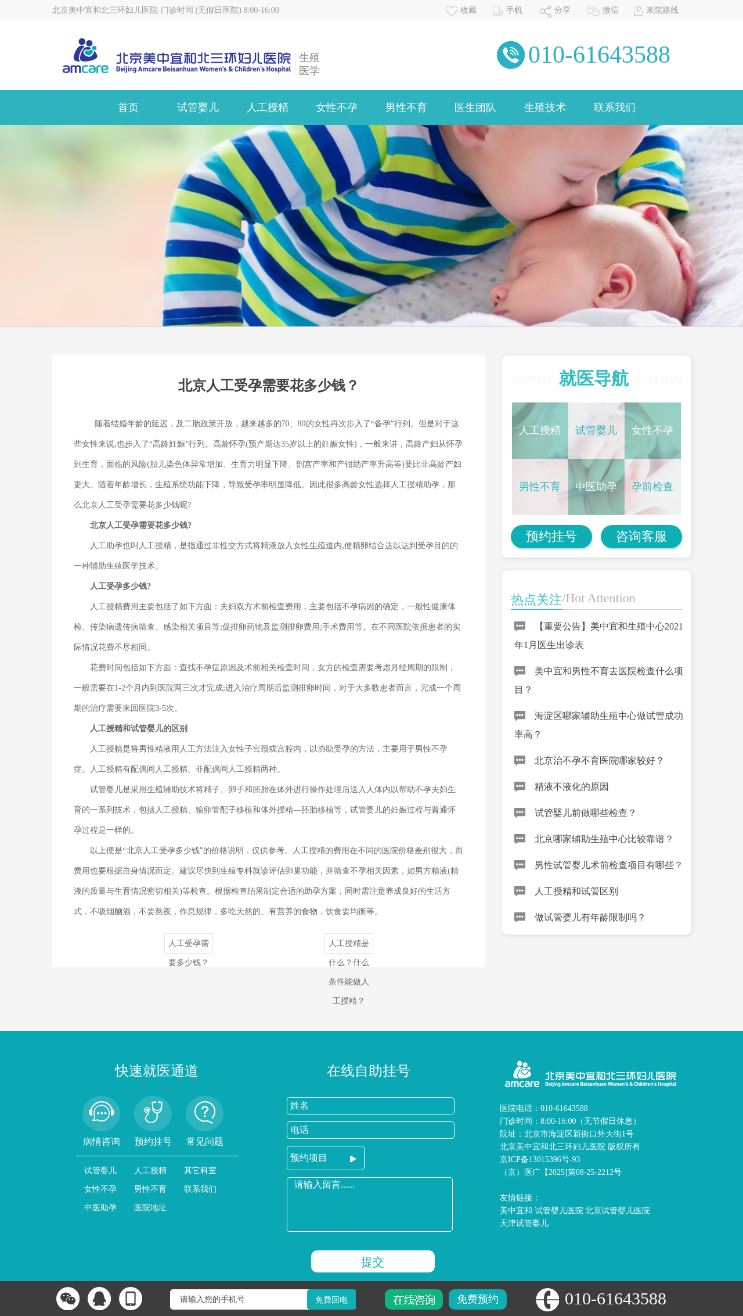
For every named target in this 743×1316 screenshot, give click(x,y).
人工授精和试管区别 (576, 891)
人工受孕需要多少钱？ (188, 946)
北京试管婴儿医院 (617, 1210)
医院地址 (150, 1207)
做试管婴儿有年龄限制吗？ (590, 917)
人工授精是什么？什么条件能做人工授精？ (349, 946)
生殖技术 (545, 107)
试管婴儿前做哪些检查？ (586, 813)
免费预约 (478, 1299)
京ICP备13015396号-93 (540, 1159)
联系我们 (615, 107)
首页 (128, 107)
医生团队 (475, 107)
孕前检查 (652, 486)
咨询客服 (641, 536)
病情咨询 (101, 1141)
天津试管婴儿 (524, 1223)
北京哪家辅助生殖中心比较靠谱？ (604, 839)
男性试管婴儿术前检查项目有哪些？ (609, 865)
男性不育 (406, 107)
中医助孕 (596, 486)
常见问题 (204, 1141)
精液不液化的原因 (572, 787)
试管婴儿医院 (559, 1210)
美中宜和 (516, 1210)
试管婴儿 (198, 107)
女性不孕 (337, 107)
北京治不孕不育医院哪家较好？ (600, 760)
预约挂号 (551, 536)
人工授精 (267, 107)
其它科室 (200, 1170)
